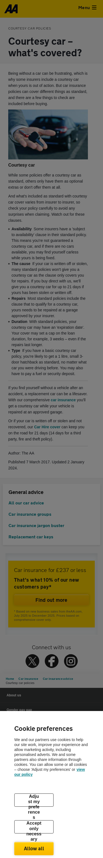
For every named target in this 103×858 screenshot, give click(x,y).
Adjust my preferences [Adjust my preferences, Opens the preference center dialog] (34, 800)
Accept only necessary (33, 827)
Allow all (34, 848)
